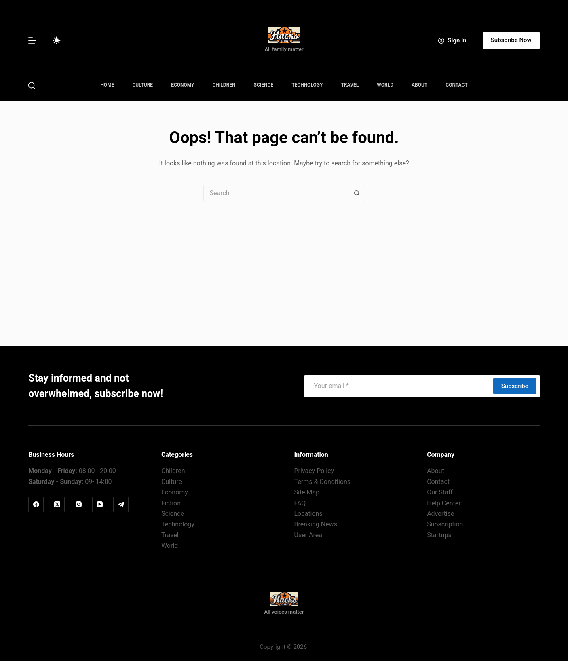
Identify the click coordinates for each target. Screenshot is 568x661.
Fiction (171, 503)
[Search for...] (276, 193)
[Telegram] (121, 504)
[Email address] (398, 386)
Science (264, 85)
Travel (350, 85)
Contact (456, 85)
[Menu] (32, 40)
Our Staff (440, 492)
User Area (308, 535)
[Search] (31, 85)
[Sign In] (452, 41)
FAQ (300, 503)
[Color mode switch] (57, 40)
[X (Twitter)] (57, 504)
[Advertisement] (284, 261)
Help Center (444, 503)
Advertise (440, 513)
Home (107, 85)
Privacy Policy (314, 471)
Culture (142, 85)
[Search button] (357, 193)
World (385, 85)
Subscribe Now (511, 40)
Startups (439, 535)
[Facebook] (36, 504)
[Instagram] (78, 504)
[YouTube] (100, 504)
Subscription (445, 524)
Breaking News (315, 524)
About (419, 85)
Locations (308, 513)
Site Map (307, 492)
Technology (307, 85)
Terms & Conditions (322, 482)
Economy (182, 85)
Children (224, 85)
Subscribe (514, 386)
